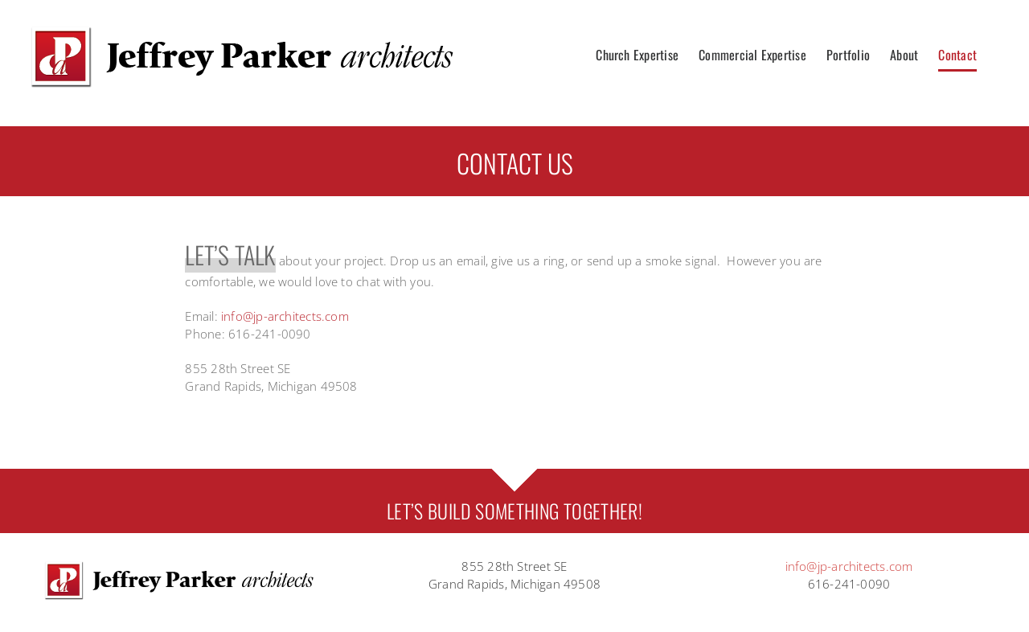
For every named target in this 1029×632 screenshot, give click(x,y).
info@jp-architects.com (285, 316)
